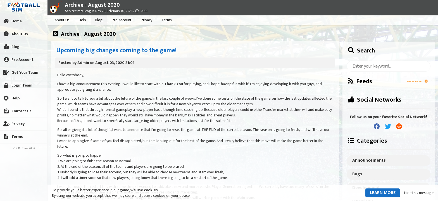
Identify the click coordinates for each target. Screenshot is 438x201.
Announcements (369, 160)
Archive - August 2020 (92, 5)
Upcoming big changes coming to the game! (116, 50)
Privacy (146, 20)
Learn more (383, 193)
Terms (166, 20)
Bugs (357, 174)
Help (82, 20)
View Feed (417, 81)
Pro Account (122, 20)
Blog (99, 20)
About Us (62, 20)
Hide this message (419, 193)
